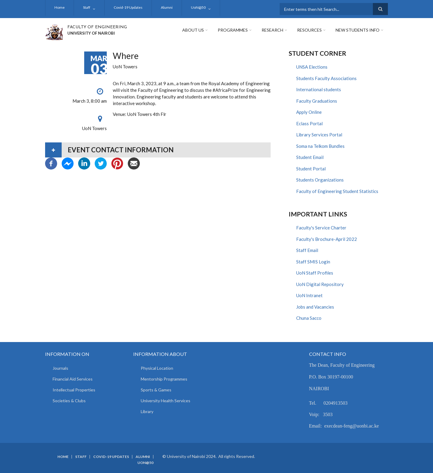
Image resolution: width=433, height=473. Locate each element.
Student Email (310, 157)
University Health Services (165, 400)
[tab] (158, 149)
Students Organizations (320, 179)
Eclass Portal (309, 123)
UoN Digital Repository (320, 284)
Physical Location (157, 368)
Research (272, 30)
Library (147, 411)
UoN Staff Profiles (314, 272)
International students (318, 89)
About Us (193, 30)
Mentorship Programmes (164, 378)
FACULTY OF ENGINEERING (97, 27)
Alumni (167, 7)
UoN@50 (198, 7)
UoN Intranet (309, 295)
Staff (86, 7)
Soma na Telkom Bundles (320, 146)
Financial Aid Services (73, 378)
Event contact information (121, 150)
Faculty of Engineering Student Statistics (337, 191)
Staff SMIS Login (313, 261)
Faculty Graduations (316, 101)
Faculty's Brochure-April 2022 (326, 239)
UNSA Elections (311, 67)
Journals (60, 368)
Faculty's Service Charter (321, 227)
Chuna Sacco (308, 318)
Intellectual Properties (74, 389)
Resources (309, 30)
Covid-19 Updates (128, 7)
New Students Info (357, 30)
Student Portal (311, 168)
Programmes (233, 30)
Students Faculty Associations (326, 78)
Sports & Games (156, 389)
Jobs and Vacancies (315, 307)
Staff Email (307, 250)
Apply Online (309, 112)
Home (59, 7)
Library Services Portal (319, 134)
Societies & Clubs (69, 400)
